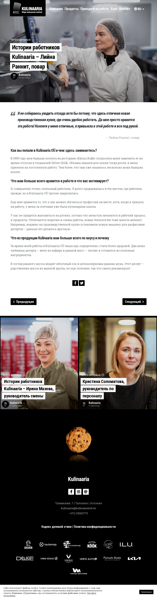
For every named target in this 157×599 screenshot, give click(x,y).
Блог (114, 9)
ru (137, 9)
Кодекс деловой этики (56, 526)
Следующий (134, 301)
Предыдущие (23, 301)
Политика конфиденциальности (95, 526)
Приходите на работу (95, 9)
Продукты (72, 9)
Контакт (124, 9)
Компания (56, 9)
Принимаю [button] (146, 592)
